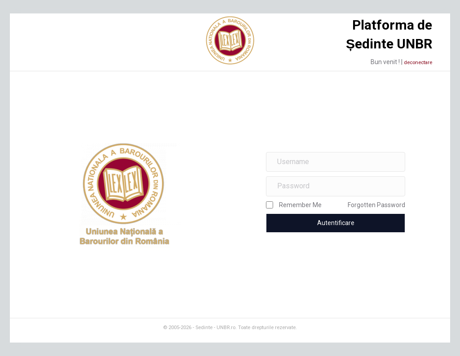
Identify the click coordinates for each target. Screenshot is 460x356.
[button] (335, 223)
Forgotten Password (376, 204)
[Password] (335, 186)
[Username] (335, 162)
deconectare (418, 62)
